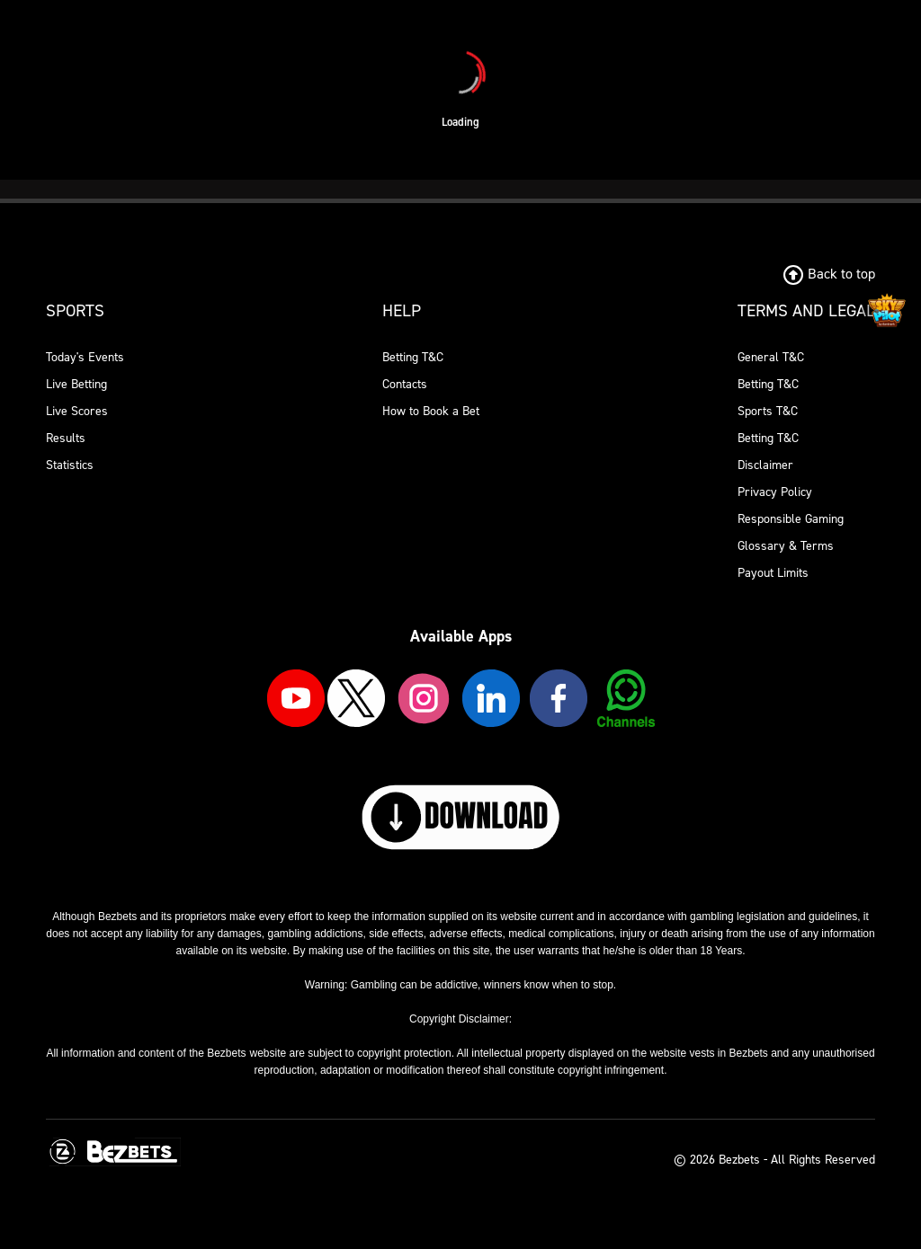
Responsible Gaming (791, 518)
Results (65, 438)
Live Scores (77, 411)
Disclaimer (765, 465)
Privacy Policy (775, 491)
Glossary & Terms (786, 545)
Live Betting (76, 384)
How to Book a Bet (430, 411)
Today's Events (85, 357)
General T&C (771, 357)
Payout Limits (773, 572)
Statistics (70, 465)
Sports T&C (768, 411)
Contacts (404, 384)
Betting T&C (412, 357)
